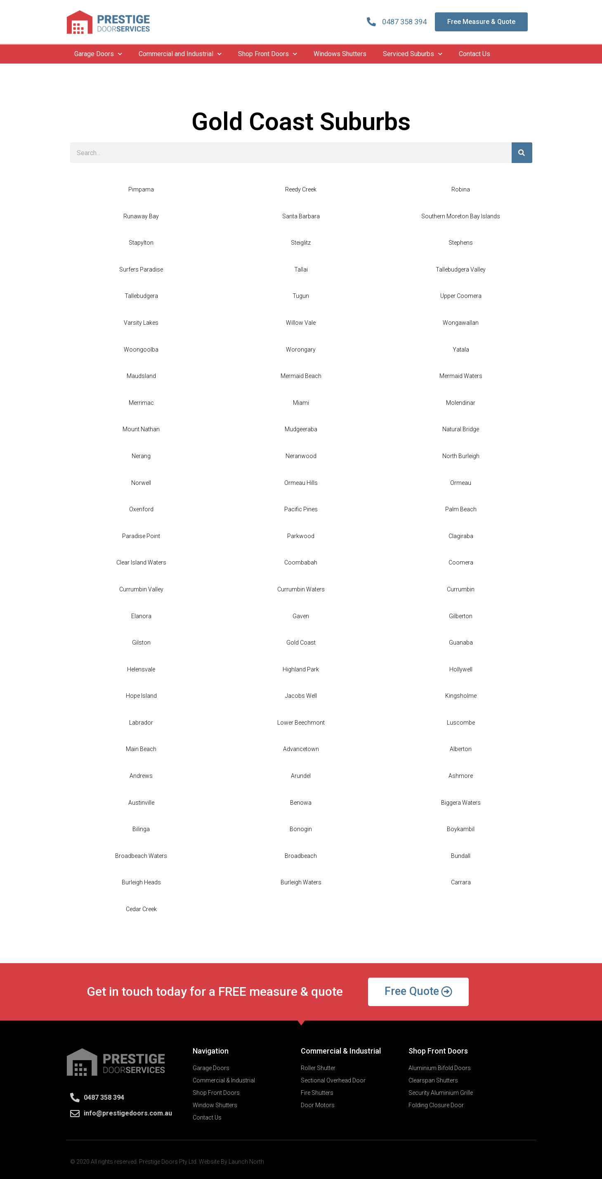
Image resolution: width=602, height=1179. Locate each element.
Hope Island (141, 695)
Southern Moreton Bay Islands (460, 216)
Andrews (141, 776)
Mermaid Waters (460, 376)
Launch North (246, 1161)
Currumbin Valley (141, 589)
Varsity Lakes (141, 322)
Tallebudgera (141, 296)
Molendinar (460, 402)
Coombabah (300, 562)
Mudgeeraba (301, 429)
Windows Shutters (340, 54)
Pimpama (141, 189)
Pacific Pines (301, 509)
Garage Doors (98, 53)
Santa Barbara (301, 216)
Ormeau (460, 483)
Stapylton (141, 242)
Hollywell (460, 669)
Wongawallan (461, 322)
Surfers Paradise (141, 269)
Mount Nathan (141, 429)
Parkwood (300, 536)
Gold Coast (301, 642)
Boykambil (461, 829)
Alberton (461, 749)
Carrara (461, 882)
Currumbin (461, 589)
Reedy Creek (300, 189)
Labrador (141, 722)
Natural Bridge (460, 429)
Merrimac (141, 402)
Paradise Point (141, 536)
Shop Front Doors (267, 53)
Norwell (141, 483)
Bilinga (141, 829)
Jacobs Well (301, 695)
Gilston (141, 642)
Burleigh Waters (301, 882)
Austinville (141, 802)
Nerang (141, 456)
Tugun (301, 296)
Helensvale (141, 669)
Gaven (301, 616)
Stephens (461, 242)
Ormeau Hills (301, 483)
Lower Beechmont (301, 722)
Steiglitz (301, 242)
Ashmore (461, 776)
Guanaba (461, 642)
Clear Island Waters (141, 562)
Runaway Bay (141, 216)
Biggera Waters (461, 802)
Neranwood (301, 456)
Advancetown (301, 749)
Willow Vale (301, 322)
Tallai (301, 269)
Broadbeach (301, 856)
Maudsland (141, 376)
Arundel (301, 776)
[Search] (522, 152)
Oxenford (141, 509)
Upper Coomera (461, 296)
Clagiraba (461, 536)
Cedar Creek (141, 909)
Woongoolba (141, 349)
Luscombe (461, 722)
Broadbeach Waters (141, 856)
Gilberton (460, 616)
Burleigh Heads (141, 882)
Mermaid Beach (301, 376)
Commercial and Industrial (180, 53)
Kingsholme (461, 695)
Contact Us (474, 54)
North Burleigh (460, 456)
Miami (301, 402)
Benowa (301, 802)
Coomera (461, 562)
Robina (460, 189)
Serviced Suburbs (412, 53)
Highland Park (301, 669)
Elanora (141, 616)
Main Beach (141, 749)
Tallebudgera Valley (461, 269)
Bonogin (301, 829)
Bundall (460, 856)
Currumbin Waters (301, 589)
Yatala (461, 349)
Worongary (301, 349)
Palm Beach (461, 509)
